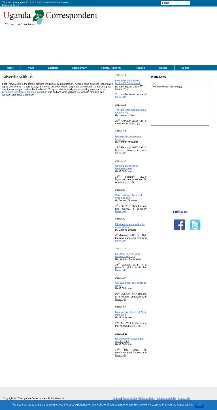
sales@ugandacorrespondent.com (23, 92)
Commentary (79, 67)
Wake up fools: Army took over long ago (129, 196)
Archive (117, 398)
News (31, 67)
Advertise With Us (166, 398)
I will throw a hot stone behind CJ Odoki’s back (127, 82)
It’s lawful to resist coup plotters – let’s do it (127, 255)
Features (140, 67)
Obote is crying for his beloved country (126, 167)
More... (119, 97)
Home (10, 67)
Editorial (53, 67)
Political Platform (111, 67)
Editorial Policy (147, 398)
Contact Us (184, 398)
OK (199, 404)
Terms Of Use (130, 398)
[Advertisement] (138, 37)
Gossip (163, 67)
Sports (185, 67)
